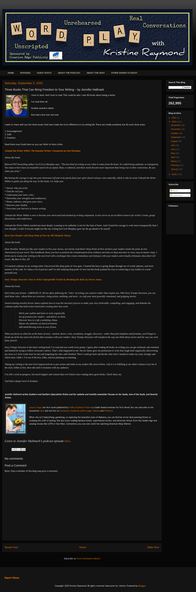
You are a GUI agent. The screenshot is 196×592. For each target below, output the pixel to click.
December (176, 125)
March (174, 161)
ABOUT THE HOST (96, 73)
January (175, 169)
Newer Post (11, 547)
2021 (174, 118)
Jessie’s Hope (35, 407)
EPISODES (25, 73)
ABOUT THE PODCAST (69, 73)
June (173, 149)
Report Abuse (11, 578)
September (176, 137)
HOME (11, 73)
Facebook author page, (81, 411)
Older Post (153, 547)
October (175, 133)
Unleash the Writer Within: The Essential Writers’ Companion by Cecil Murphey (42, 151)
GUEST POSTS (44, 73)
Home (82, 547)
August (174, 141)
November (176, 129)
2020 (174, 122)
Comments (176, 195)
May (173, 153)
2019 (174, 174)
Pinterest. (108, 411)
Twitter (96, 411)
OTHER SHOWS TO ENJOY (124, 73)
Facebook (64, 411)
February (175, 165)
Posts (174, 191)
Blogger (142, 586)
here (42, 411)
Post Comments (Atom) (88, 559)
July (173, 145)
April (173, 157)
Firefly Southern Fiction (80, 407)
